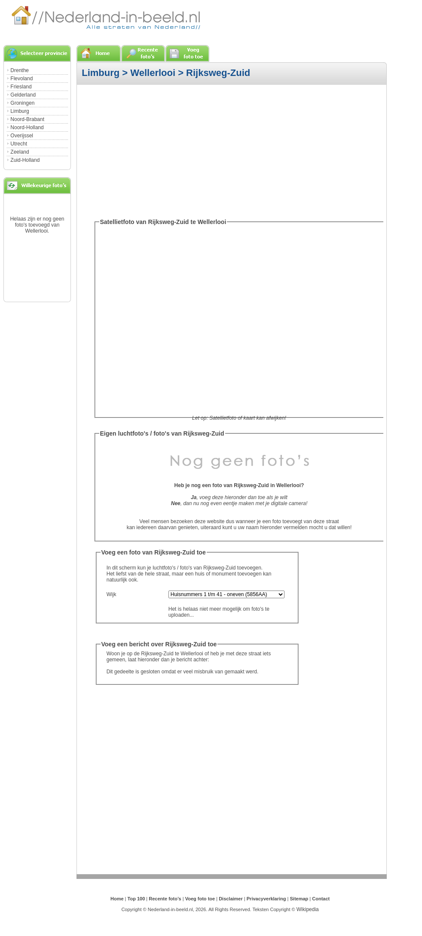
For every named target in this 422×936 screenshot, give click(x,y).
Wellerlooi (152, 72)
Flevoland (21, 79)
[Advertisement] (200, 150)
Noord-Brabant (27, 119)
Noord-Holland (26, 127)
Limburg (19, 111)
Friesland (20, 87)
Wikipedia (308, 909)
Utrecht (18, 144)
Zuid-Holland (25, 160)
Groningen (22, 103)
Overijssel (21, 136)
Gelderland (23, 95)
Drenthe (19, 70)
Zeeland (19, 152)
